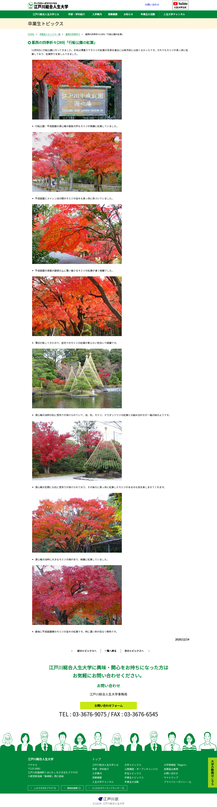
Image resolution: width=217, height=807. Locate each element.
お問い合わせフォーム (108, 704)
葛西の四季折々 (72, 34)
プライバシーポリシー (176, 781)
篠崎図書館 (72, 787)
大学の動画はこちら (210, 756)
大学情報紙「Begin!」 (176, 764)
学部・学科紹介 (76, 14)
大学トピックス (132, 764)
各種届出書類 (171, 768)
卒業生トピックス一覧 (49, 34)
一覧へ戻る (110, 651)
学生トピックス (132, 772)
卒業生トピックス (134, 777)
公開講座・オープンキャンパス (141, 768)
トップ (96, 758)
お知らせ (128, 14)
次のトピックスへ (134, 651)
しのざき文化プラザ (43, 787)
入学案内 (97, 14)
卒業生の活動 (148, 14)
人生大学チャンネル (174, 14)
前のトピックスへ (86, 651)
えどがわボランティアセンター (106, 787)
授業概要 (112, 14)
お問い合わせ (152, 5)
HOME (31, 34)
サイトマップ (171, 777)
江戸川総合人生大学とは (46, 14)
